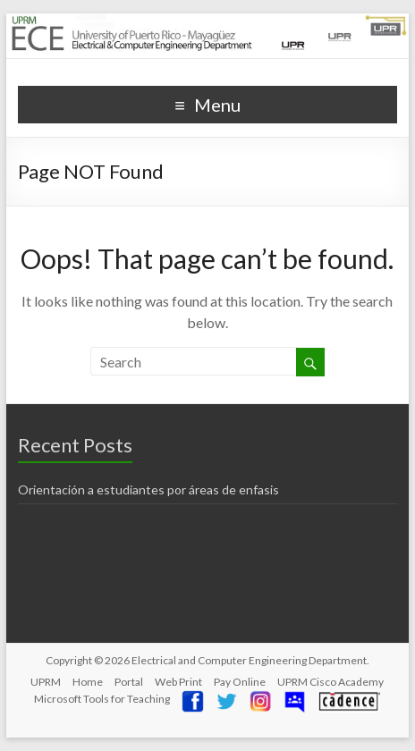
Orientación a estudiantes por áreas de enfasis (148, 489)
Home (87, 681)
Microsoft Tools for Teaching (102, 698)
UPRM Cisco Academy (330, 681)
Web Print (178, 681)
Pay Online (240, 681)
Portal (128, 681)
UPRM (45, 681)
